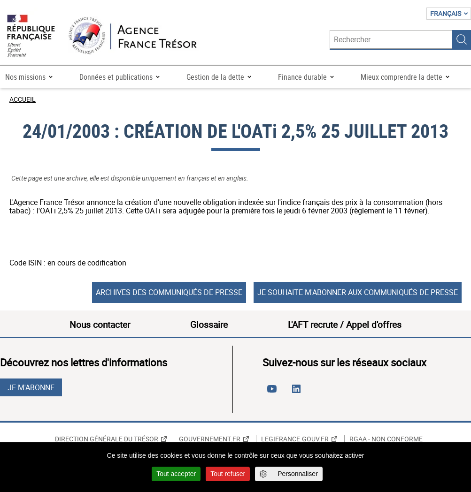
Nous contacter (99, 324)
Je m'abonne (31, 387)
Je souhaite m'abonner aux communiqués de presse (357, 292)
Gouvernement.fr (209, 439)
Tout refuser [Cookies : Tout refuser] (227, 473)
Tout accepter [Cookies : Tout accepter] (176, 473)
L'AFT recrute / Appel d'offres (345, 324)
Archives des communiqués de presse (169, 292)
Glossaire (209, 324)
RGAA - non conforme (386, 439)
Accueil (22, 99)
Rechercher (461, 39)
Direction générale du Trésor (106, 439)
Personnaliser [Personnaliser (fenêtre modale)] (298, 473)
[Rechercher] (391, 39)
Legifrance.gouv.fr (295, 439)
